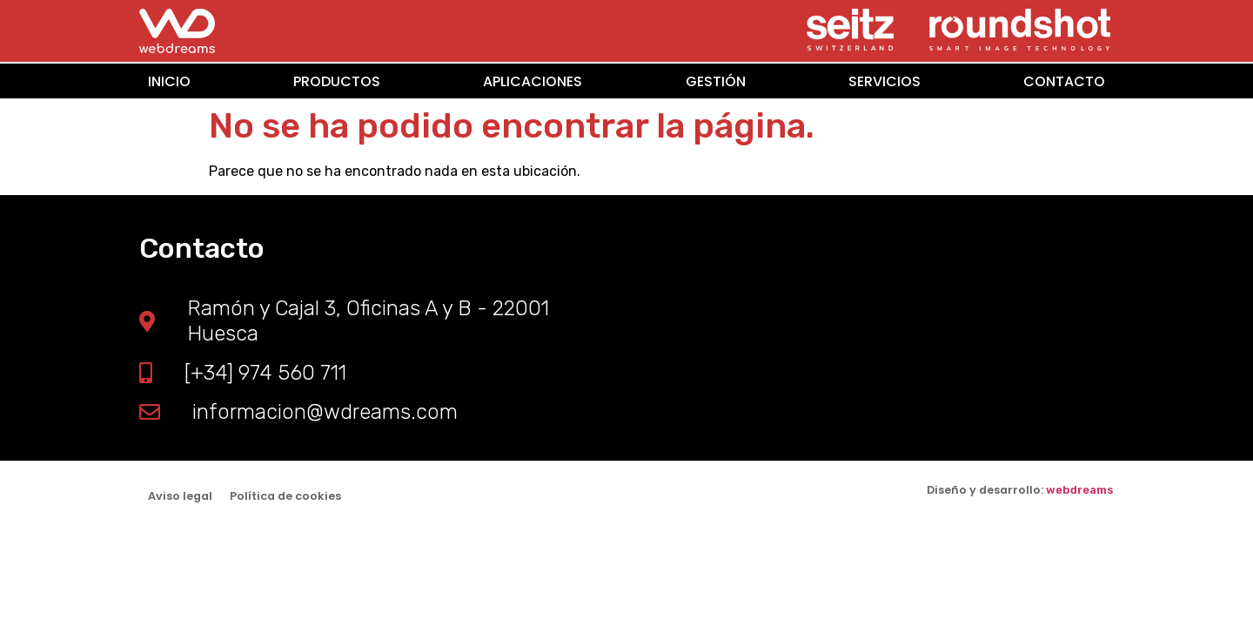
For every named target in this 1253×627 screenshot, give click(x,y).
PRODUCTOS (336, 81)
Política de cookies (285, 496)
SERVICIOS (884, 81)
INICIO (169, 81)
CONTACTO (1064, 81)
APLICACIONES (532, 81)
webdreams (1080, 489)
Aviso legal (180, 496)
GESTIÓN (716, 81)
